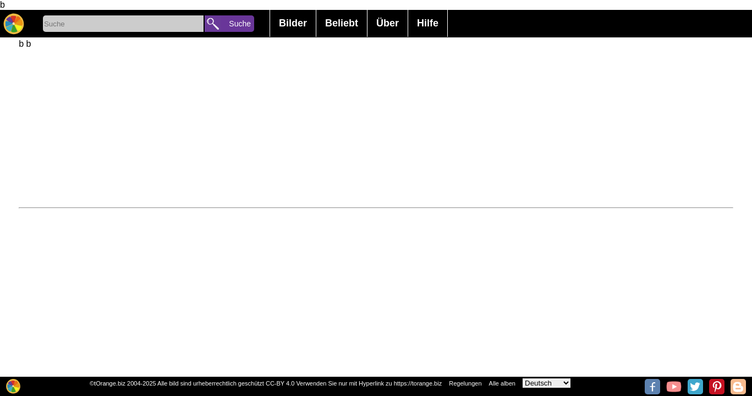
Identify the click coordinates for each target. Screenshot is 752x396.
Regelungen (465, 383)
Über (387, 23)
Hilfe (427, 23)
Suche (240, 23)
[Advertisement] (349, 126)
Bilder (293, 23)
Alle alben (502, 383)
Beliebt (341, 23)
